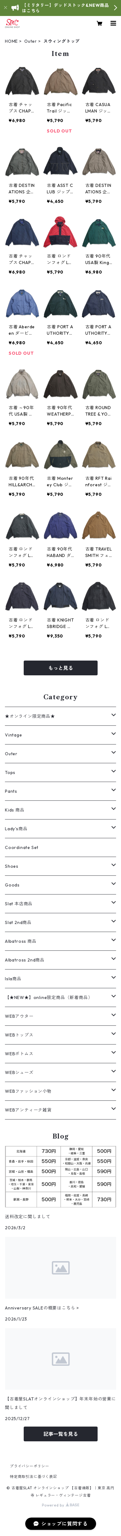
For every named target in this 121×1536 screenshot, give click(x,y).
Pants (11, 791)
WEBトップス (19, 1035)
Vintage (13, 735)
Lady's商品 (16, 828)
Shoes (11, 866)
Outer (30, 41)
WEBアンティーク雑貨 (28, 1110)
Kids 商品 (15, 810)
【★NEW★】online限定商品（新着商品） (48, 997)
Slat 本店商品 (19, 903)
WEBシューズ (19, 1072)
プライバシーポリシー (29, 1466)
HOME (11, 41)
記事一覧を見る (60, 1434)
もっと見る (60, 668)
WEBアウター (19, 1016)
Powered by (60, 1505)
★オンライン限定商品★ (30, 716)
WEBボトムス (19, 1053)
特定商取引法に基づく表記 (33, 1476)
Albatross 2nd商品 (25, 960)
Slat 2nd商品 (18, 922)
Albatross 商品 (21, 941)
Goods (12, 885)
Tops (10, 772)
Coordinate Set (21, 847)
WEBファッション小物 (28, 1091)
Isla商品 (13, 978)
